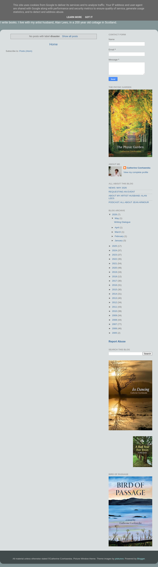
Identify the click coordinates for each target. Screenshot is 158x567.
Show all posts (70, 36)
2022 (115, 259)
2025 (115, 246)
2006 (115, 328)
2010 (115, 311)
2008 (115, 320)
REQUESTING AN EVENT (122, 191)
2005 (115, 333)
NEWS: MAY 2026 (118, 188)
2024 (115, 250)
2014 (115, 294)
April (117, 227)
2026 (115, 214)
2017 (115, 281)
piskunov (119, 558)
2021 (115, 263)
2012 (115, 302)
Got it (89, 17)
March (118, 232)
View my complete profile (135, 172)
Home (53, 44)
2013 (115, 298)
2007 (115, 324)
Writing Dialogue (122, 222)
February (119, 236)
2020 (115, 268)
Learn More (74, 17)
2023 (115, 254)
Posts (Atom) (25, 51)
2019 (115, 272)
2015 (115, 289)
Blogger (141, 558)
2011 (115, 307)
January (119, 240)
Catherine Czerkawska (138, 168)
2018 (115, 276)
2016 (115, 285)
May (117, 218)
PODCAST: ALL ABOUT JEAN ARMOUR (129, 202)
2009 (115, 315)
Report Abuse (117, 341)
